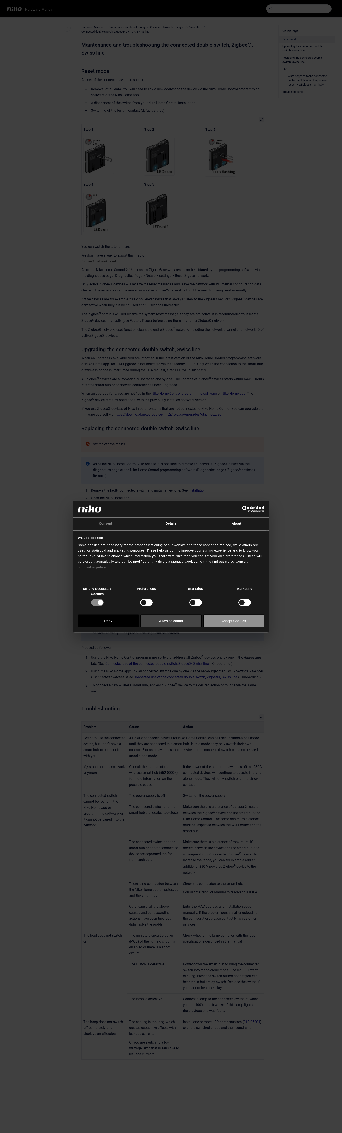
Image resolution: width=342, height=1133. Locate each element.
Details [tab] (171, 523)
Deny (108, 621)
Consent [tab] (105, 523)
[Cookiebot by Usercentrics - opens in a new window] (245, 509)
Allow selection (171, 621)
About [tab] (236, 523)
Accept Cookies (233, 621)
